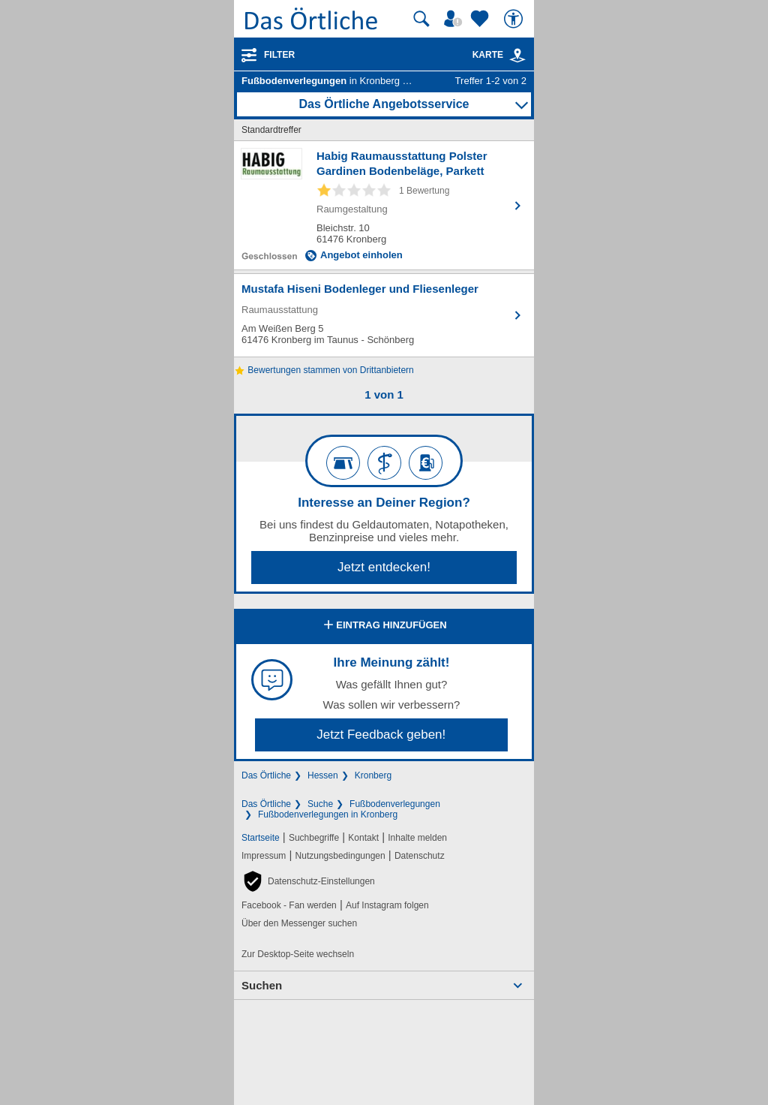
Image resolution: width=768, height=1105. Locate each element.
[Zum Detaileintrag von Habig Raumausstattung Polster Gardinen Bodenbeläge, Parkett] (384, 205)
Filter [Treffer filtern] (279, 55)
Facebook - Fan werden (289, 905)
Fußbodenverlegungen (395, 804)
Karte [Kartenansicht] (499, 55)
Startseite (261, 838)
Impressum (264, 856)
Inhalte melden (417, 838)
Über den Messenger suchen (299, 923)
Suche (320, 804)
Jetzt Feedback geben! (381, 734)
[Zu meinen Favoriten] (481, 19)
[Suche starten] (421, 19)
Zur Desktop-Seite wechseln (298, 954)
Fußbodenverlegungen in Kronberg (328, 814)
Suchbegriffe (314, 838)
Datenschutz (419, 856)
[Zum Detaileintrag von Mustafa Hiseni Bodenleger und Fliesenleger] (384, 315)
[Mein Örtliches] (455, 19)
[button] (308, 881)
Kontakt (363, 838)
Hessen (323, 775)
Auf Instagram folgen (387, 905)
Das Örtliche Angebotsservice (383, 104)
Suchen (262, 985)
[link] (517, 56)
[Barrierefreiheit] (515, 19)
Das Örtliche (266, 775)
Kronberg (373, 775)
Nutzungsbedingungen (341, 856)
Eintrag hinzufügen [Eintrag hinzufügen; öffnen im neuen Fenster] (383, 626)
